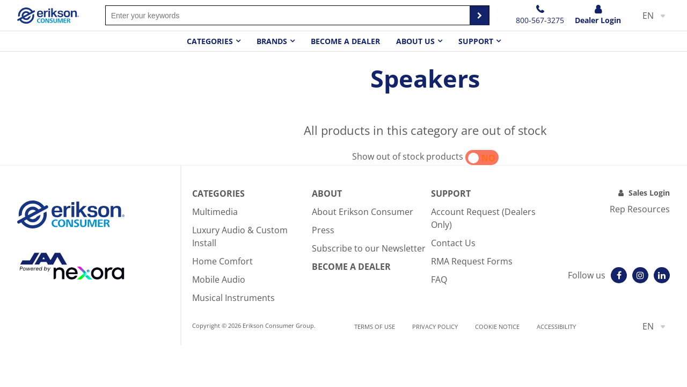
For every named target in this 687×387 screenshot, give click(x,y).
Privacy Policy (435, 326)
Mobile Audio (218, 279)
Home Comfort (222, 261)
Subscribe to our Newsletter (369, 248)
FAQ (439, 279)
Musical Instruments (233, 298)
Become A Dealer (351, 267)
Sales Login (649, 193)
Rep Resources (640, 209)
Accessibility (556, 326)
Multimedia (215, 212)
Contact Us (453, 243)
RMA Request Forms (472, 261)
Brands (272, 41)
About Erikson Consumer (362, 212)
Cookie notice (497, 326)
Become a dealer (345, 41)
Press (323, 230)
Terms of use (374, 326)
